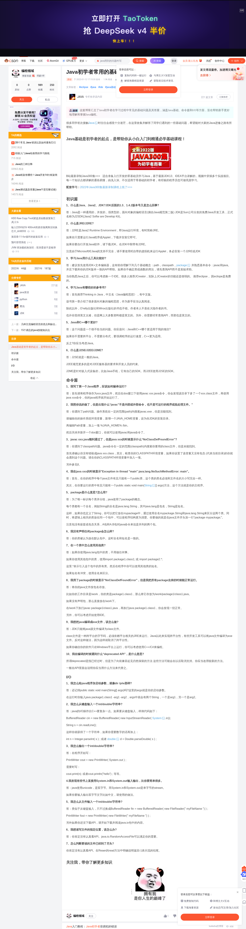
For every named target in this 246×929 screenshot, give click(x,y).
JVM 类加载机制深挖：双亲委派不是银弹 (33, 249)
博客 (23, 60)
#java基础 (110, 87)
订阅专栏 (223, 97)
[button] (10, 118)
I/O (13, 365)
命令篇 (15, 359)
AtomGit (52, 61)
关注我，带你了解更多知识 (26, 372)
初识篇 (15, 353)
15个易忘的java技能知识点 (35, 330)
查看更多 (35, 201)
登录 (174, 60)
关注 (90, 916)
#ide (100, 87)
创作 (236, 60)
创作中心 (219, 60)
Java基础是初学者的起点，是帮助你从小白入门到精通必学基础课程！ (35, 346)
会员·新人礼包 (192, 60)
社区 (40, 60)
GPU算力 (69, 60)
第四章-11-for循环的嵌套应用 (30, 236)
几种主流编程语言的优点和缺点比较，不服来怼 (39, 324)
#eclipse (83, 87)
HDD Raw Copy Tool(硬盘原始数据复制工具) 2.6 (33, 220)
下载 (32, 60)
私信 (47, 99)
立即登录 (148, 89)
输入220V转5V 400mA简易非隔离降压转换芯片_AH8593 (34, 229)
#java (93, 87)
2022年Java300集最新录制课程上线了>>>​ (106, 187)
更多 (83, 60)
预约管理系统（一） (22, 242)
